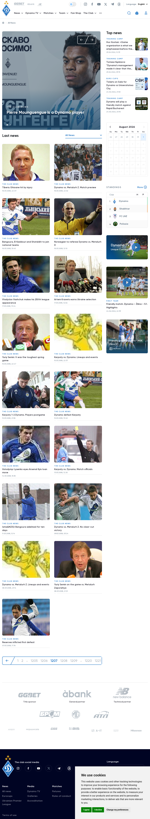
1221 (99, 646)
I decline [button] (98, 810)
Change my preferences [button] (117, 810)
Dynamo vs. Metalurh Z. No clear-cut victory (74, 518)
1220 (89, 646)
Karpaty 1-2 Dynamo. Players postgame (24, 407)
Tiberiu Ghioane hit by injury (17, 186)
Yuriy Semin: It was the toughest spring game (23, 353)
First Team (112, 305)
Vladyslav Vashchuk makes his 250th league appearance (22, 297)
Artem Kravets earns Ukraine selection (75, 295)
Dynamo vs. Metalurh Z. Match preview (75, 186)
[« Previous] (8, 646)
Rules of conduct (61, 789)
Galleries (32, 789)
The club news (18, 107)
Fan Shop (76, 14)
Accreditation (35, 794)
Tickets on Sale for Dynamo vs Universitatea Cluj (116, 88)
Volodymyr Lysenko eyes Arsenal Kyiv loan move (25, 462)
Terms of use (9, 808)
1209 (75, 646)
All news (6, 784)
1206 (44, 646)
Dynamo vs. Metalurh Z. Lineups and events (22, 574)
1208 (64, 646)
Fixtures (56, 784)
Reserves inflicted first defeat (19, 628)
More (142, 191)
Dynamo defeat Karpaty (68, 407)
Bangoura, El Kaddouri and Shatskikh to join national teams (24, 241)
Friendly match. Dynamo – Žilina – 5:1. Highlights (127, 310)
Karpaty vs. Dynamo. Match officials (74, 460)
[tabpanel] (51, 80)
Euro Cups (112, 81)
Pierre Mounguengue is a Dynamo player (45, 112)
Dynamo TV (33, 784)
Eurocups (7, 789)
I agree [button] (86, 810)
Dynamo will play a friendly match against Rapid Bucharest (119, 109)
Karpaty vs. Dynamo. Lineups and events (76, 351)
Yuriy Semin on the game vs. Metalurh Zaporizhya (75, 574)
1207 (54, 646)
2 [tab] (10, 124)
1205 (34, 646)
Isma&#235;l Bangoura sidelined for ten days (24, 518)
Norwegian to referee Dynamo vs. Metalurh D (73, 241)
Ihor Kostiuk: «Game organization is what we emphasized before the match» (119, 47)
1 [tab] (7, 124)
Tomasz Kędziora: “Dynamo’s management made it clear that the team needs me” (118, 67)
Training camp (114, 40)
